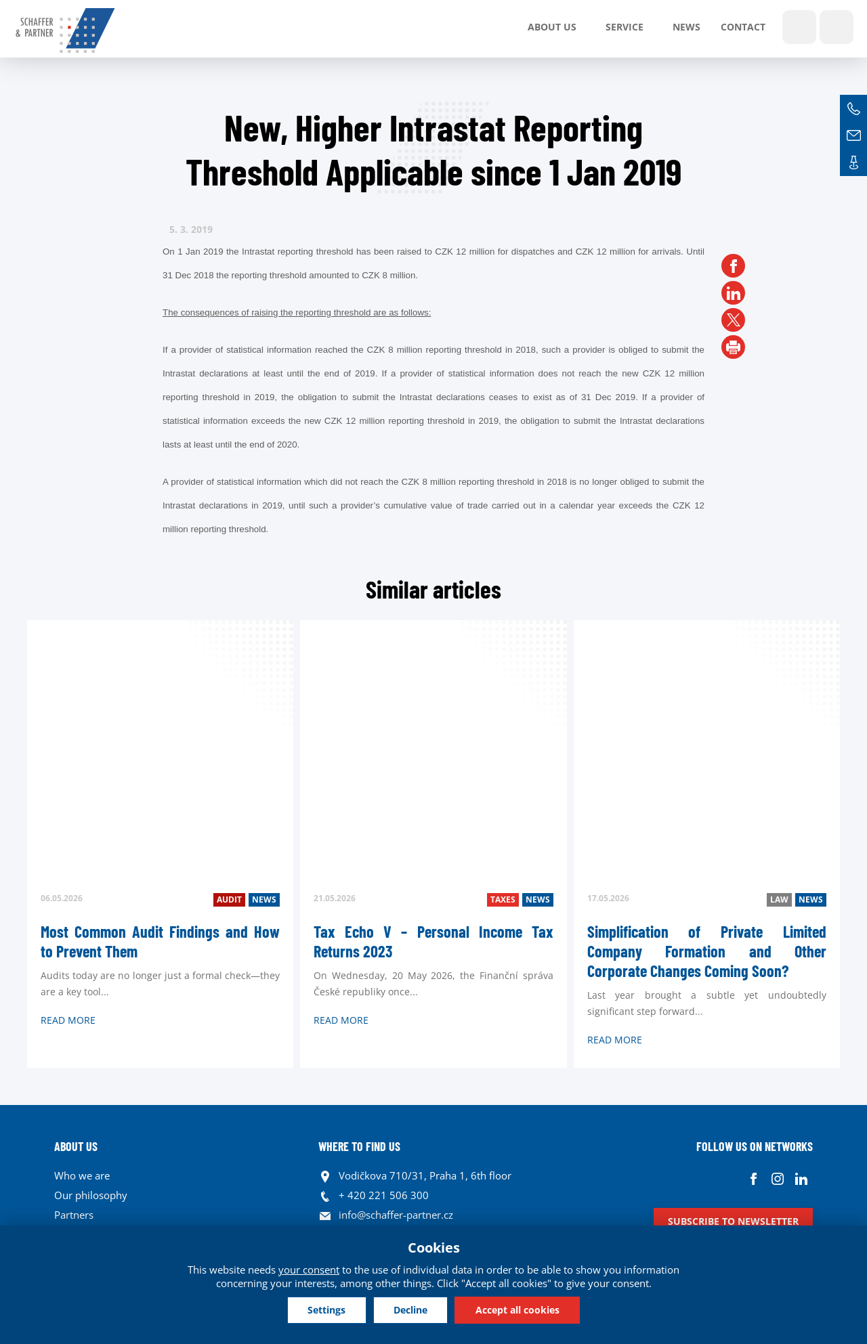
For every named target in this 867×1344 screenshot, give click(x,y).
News (686, 26)
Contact (743, 26)
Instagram (777, 1179)
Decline (410, 1309)
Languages (836, 27)
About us (552, 26)
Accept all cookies (518, 1309)
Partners (73, 1214)
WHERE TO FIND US (359, 1146)
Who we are (82, 1175)
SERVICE (624, 26)
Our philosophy (90, 1195)
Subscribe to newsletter (733, 1221)
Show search (799, 27)
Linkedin (801, 1179)
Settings (326, 1309)
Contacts (853, 162)
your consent (308, 1269)
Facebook (753, 1179)
